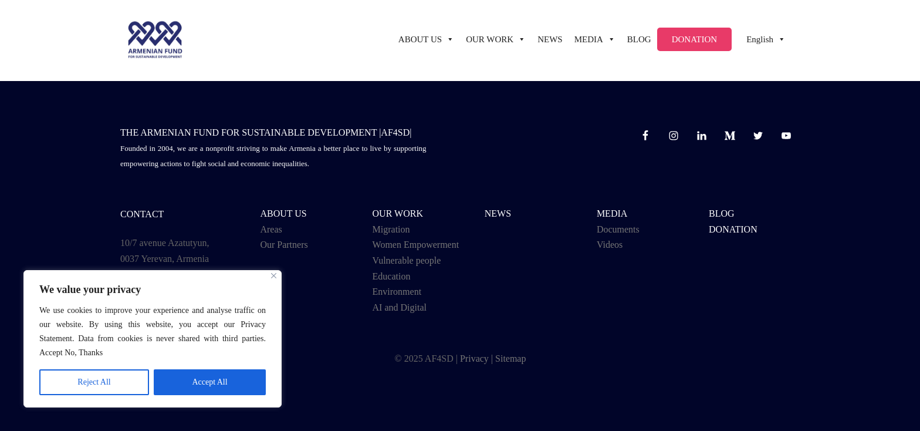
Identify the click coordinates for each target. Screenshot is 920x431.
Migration (391, 229)
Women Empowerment (416, 245)
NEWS (550, 40)
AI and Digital (400, 307)
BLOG (639, 40)
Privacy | (476, 358)
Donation (695, 40)
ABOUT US (426, 40)
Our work (496, 40)
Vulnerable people (407, 260)
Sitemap (510, 358)
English (766, 40)
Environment (397, 292)
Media (594, 40)
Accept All (209, 382)
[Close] (273, 275)
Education (392, 276)
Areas (271, 229)
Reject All (93, 382)
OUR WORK (398, 213)
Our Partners (283, 245)
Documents (618, 229)
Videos (610, 245)
